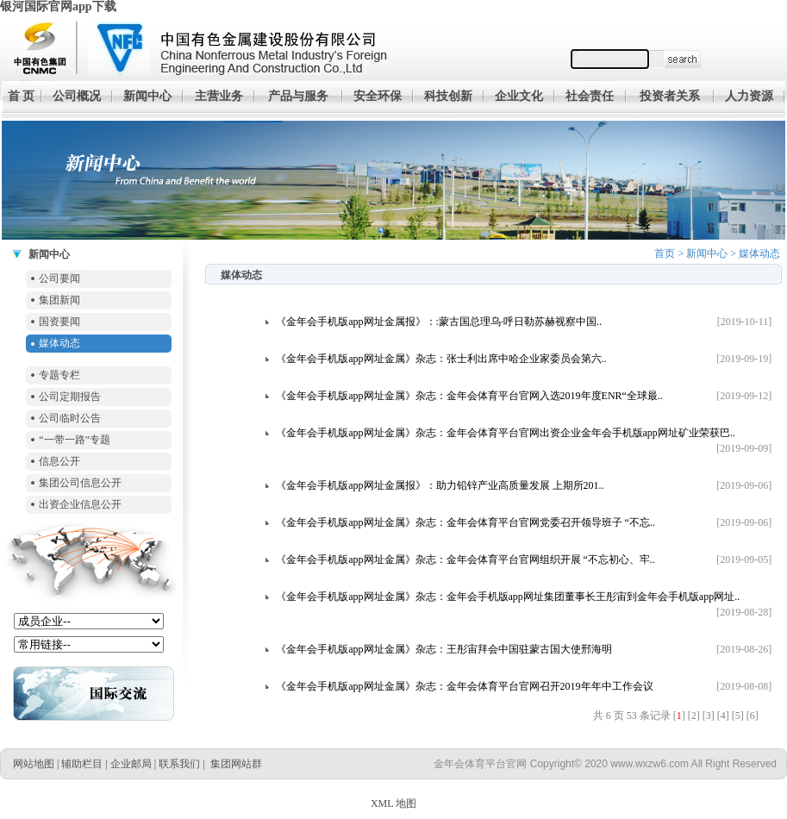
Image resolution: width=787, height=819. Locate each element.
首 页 (21, 96)
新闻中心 (147, 96)
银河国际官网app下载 (58, 6)
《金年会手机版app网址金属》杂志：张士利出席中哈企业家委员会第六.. (441, 359)
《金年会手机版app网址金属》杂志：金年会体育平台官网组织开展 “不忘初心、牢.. (465, 559)
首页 (664, 253)
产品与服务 (298, 96)
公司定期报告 (70, 397)
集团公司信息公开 (80, 483)
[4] (723, 716)
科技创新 (448, 96)
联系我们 (179, 764)
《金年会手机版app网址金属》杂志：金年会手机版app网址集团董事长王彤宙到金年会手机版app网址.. (508, 597)
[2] (694, 716)
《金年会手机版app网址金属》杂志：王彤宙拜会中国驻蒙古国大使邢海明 (443, 649)
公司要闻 (59, 278)
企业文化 (519, 96)
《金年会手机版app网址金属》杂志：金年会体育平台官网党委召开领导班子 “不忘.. (465, 522)
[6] (752, 716)
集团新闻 (59, 300)
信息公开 (59, 461)
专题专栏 (59, 375)
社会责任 (589, 96)
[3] (709, 716)
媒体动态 (59, 343)
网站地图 (33, 764)
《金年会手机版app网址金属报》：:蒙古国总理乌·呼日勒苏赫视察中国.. (439, 322)
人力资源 (749, 96)
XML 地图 (393, 803)
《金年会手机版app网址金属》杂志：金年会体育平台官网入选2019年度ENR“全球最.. (469, 396)
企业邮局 (131, 764)
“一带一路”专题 (74, 440)
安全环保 (377, 96)
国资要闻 (59, 322)
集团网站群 (236, 764)
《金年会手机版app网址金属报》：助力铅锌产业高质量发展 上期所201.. (439, 485)
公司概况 (77, 96)
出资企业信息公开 (80, 504)
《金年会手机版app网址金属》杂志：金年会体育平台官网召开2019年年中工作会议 (464, 686)
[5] (738, 716)
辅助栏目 (82, 764)
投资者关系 (670, 96)
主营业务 (219, 96)
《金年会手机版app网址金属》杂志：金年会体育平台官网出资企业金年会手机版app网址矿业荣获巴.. (505, 433)
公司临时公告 (70, 418)
